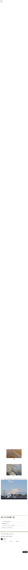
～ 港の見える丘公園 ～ (7, 521)
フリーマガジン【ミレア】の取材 (8, 525)
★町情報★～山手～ (5, 523)
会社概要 (17, 541)
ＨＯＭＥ (4, 541)
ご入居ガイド (11, 541)
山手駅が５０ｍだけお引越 (7, 527)
